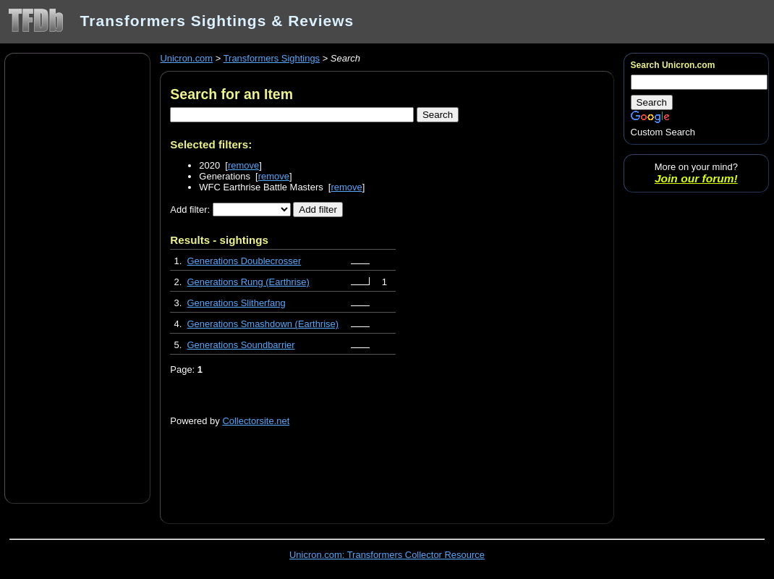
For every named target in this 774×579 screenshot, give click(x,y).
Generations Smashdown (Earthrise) (263, 323)
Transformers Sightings (272, 58)
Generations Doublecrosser (244, 260)
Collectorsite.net (255, 420)
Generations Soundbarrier (241, 344)
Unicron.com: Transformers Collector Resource (387, 554)
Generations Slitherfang (236, 302)
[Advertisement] (77, 277)
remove (243, 165)
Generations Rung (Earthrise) (248, 281)
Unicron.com (186, 58)
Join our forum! (696, 178)
